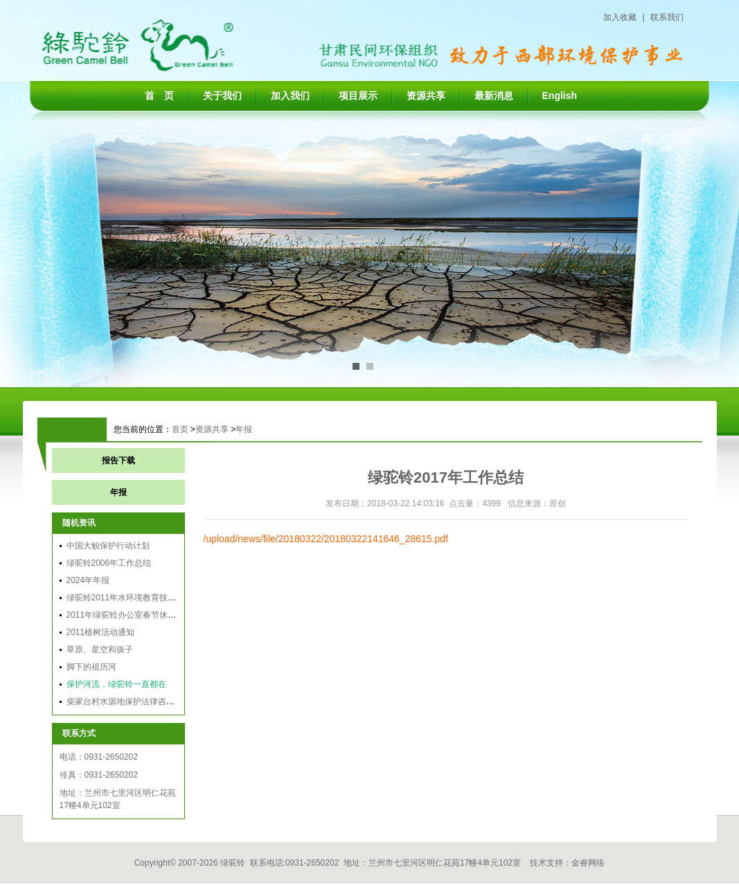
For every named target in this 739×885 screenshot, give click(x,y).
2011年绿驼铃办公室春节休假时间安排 (138, 615)
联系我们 (667, 17)
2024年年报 (88, 580)
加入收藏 (619, 17)
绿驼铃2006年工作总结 (109, 563)
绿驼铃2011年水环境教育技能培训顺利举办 (146, 597)
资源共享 (426, 95)
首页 (180, 429)
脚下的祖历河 (91, 667)
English (560, 95)
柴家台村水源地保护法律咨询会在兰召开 (141, 701)
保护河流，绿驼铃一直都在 (116, 684)
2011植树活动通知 (100, 632)
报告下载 (118, 460)
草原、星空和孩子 (99, 649)
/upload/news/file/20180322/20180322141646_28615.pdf (326, 538)
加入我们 (290, 95)
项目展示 (358, 95)
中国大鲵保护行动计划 (108, 546)
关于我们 (222, 95)
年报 (243, 429)
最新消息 (493, 95)
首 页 (159, 95)
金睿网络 (588, 863)
